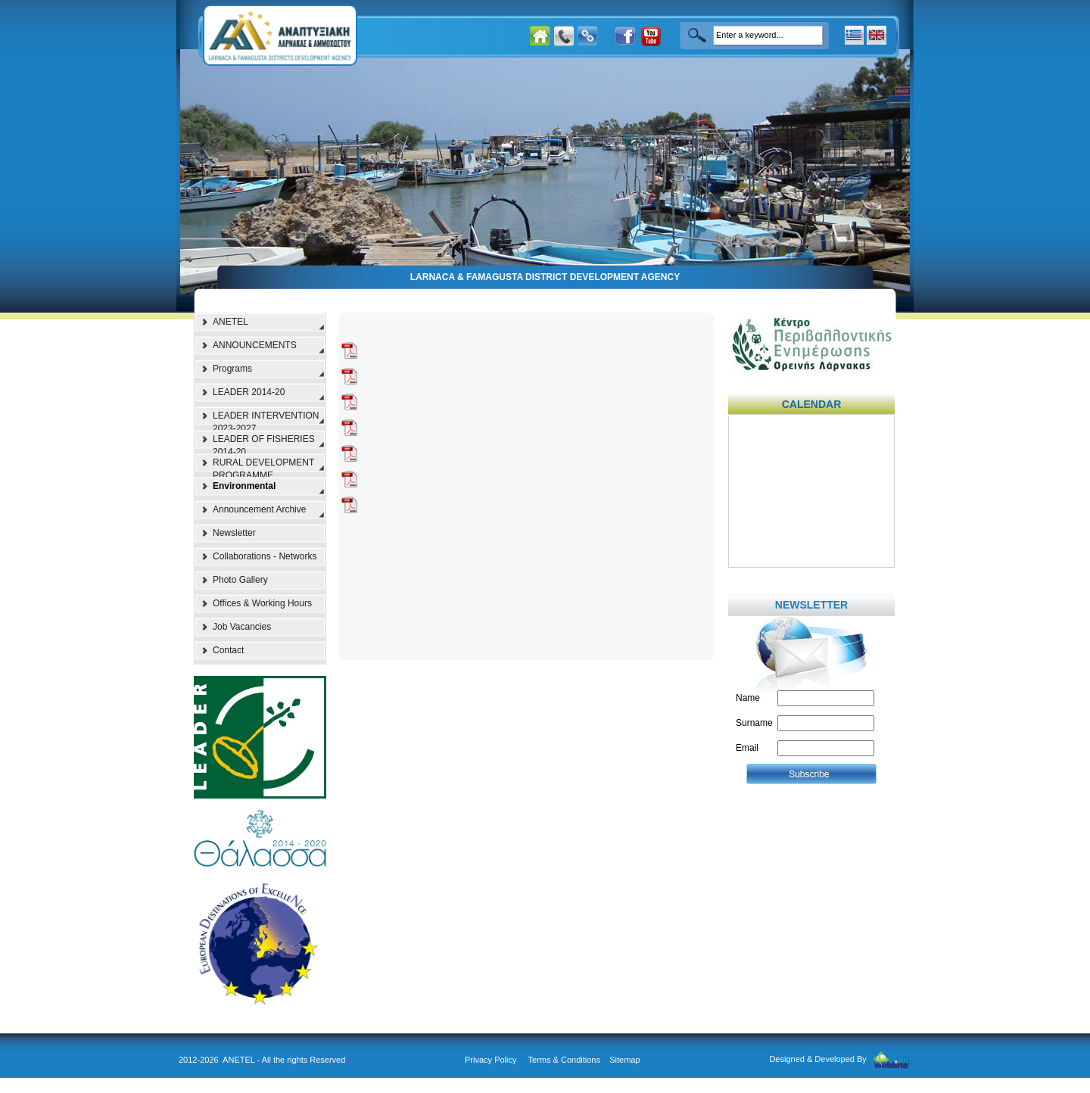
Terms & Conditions (564, 1059)
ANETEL (230, 321)
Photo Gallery (240, 580)
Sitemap (624, 1059)
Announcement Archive (259, 509)
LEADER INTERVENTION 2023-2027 (266, 420)
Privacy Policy (490, 1059)
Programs (232, 368)
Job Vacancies (242, 626)
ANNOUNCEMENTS (255, 345)
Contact (228, 650)
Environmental (244, 486)
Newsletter (234, 533)
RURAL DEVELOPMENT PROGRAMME (263, 467)
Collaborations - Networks (264, 556)
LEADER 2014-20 (249, 392)
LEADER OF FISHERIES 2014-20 (264, 443)
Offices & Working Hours (262, 603)
